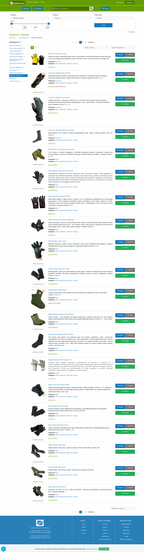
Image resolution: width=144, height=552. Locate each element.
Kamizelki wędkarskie (16, 53)
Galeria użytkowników (105, 539)
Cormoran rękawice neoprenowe (59, 97)
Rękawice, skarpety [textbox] (17, 18)
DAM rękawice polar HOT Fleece (59, 269)
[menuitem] (26, 8)
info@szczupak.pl (46, 532)
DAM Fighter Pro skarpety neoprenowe (61, 149)
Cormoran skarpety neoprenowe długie (61, 130)
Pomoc (42, 2)
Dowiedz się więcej (92, 549)
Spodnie (12, 78)
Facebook (126, 530)
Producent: (55, 15)
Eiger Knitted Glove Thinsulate (58, 406)
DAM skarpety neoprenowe (57, 290)
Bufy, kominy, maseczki (17, 48)
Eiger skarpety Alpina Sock (57, 445)
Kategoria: (13, 15)
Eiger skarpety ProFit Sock (57, 487)
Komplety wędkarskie (16, 67)
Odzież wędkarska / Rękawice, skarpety (66, 63)
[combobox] (30, 18)
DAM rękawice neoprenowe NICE (59, 196)
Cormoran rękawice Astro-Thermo (59, 73)
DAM (57, 159)
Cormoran (58, 81)
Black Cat (58, 61)
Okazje (26, 8)
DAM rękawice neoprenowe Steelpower (61, 219)
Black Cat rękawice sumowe (57, 53)
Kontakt (29, 2)
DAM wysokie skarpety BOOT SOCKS (60, 334)
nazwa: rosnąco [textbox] (89, 47)
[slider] (12, 24)
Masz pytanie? (126, 524)
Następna (91, 42)
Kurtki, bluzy (14, 70)
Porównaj (130, 54)
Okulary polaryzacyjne (16, 73)
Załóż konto (119, 2)
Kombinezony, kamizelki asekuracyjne (16, 60)
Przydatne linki (105, 536)
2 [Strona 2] (83, 42)
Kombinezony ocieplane (17, 56)
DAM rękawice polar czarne (57, 241)
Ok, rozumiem (104, 549)
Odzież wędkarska (23, 37)
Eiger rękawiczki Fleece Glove (58, 425)
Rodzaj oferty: (98, 15)
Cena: (12, 21)
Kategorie (37, 8)
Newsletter (126, 527)
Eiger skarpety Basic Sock (56, 467)
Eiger (57, 394)
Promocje (105, 524)
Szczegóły (120, 54)
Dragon (58, 373)
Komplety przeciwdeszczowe (17, 64)
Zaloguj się (129, 2)
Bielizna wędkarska (16, 45)
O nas (83, 524)
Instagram (126, 533)
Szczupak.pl (12, 37)
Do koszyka (125, 60)
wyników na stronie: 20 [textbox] (118, 47)
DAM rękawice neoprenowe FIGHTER (60, 171)
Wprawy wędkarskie (126, 539)
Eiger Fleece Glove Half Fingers (58, 384)
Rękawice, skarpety (16, 75)
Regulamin (36, 2)
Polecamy (105, 530)
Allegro (126, 536)
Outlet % (105, 533)
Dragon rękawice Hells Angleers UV (60, 360)
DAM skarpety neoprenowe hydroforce (60, 314)
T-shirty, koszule (15, 81)
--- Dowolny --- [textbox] (57, 18)
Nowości (105, 527)
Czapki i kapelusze (15, 51)
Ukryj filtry (131, 32)
